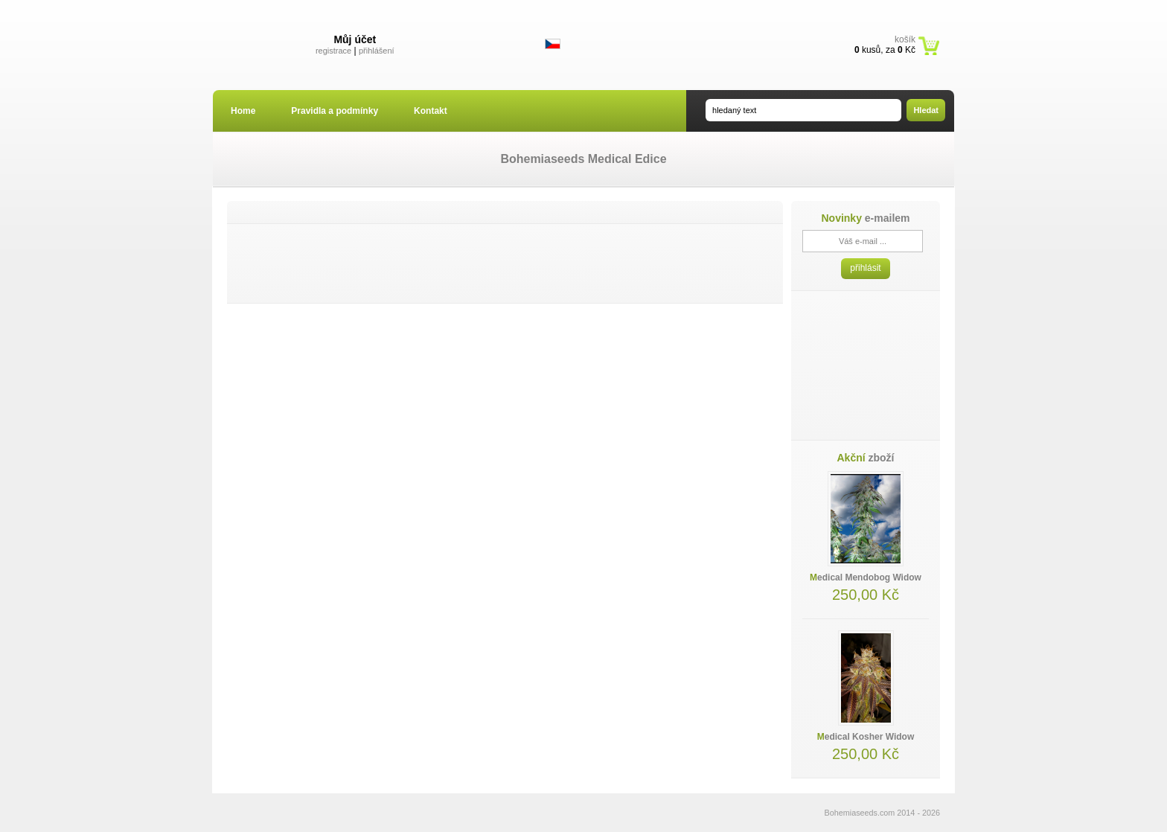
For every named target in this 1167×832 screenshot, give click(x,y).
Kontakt (430, 111)
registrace (333, 50)
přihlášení (376, 50)
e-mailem (865, 218)
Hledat (926, 110)
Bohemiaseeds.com (860, 812)
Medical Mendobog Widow (865, 577)
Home (243, 111)
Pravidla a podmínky (334, 111)
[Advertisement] (505, 263)
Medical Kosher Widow (866, 737)
